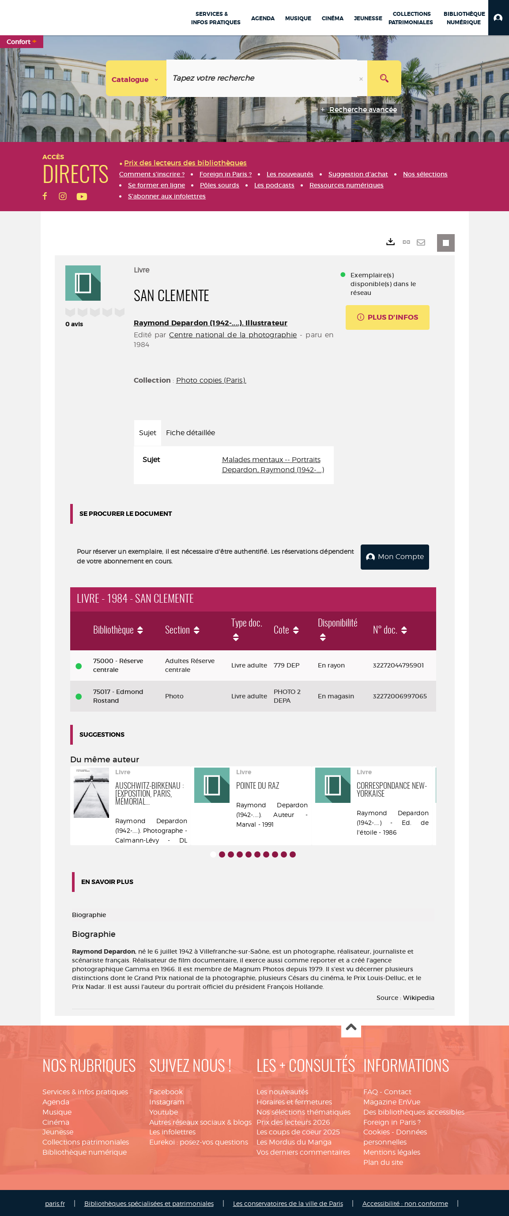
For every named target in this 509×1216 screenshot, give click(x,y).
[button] (498, 17)
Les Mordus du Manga (294, 1140)
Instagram (167, 1100)
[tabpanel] (234, 465)
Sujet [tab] (147, 433)
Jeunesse (57, 1130)
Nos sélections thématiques (303, 1110)
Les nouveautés (282, 1090)
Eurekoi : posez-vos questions (198, 1140)
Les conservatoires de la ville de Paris (288, 1201)
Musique (57, 1110)
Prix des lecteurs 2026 (293, 1120)
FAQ (370, 1090)
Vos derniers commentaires (303, 1150)
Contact (397, 1090)
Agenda (55, 1100)
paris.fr (55, 1201)
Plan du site (383, 1160)
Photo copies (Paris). (211, 380)
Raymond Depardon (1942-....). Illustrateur (211, 323)
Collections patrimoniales (85, 1140)
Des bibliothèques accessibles (413, 1110)
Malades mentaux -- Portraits (271, 459)
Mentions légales (391, 1150)
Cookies (376, 1130)
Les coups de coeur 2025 (298, 1130)
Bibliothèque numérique (84, 1150)
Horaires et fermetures (294, 1100)
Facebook (166, 1090)
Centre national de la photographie (233, 335)
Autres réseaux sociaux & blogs (200, 1120)
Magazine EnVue (391, 1100)
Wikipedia (418, 996)
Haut (351, 1026)
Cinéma (55, 1120)
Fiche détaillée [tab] (190, 433)
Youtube (163, 1110)
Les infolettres (172, 1130)
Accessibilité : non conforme (405, 1201)
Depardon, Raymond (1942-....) (273, 470)
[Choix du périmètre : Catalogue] (136, 78)
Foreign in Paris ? (392, 1120)
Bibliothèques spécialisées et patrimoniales (149, 1201)
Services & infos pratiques (85, 1090)
